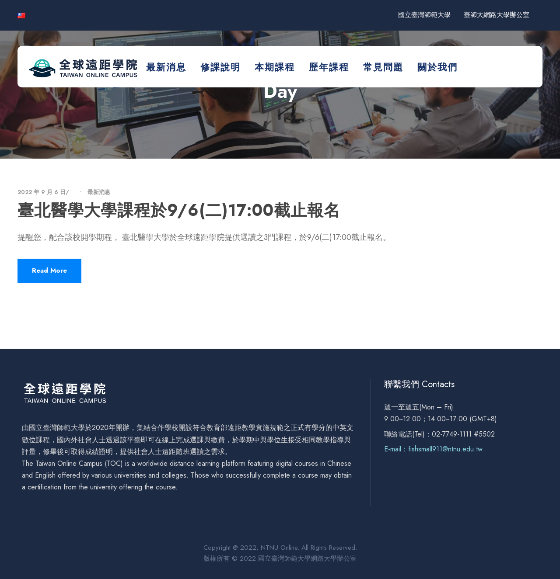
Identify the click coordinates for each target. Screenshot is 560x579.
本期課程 (275, 67)
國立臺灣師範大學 (424, 15)
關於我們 (437, 67)
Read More (49, 270)
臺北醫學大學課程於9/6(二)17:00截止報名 (179, 210)
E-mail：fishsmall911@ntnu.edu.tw (433, 449)
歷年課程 (329, 67)
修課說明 (220, 67)
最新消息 (166, 67)
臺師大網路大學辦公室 (496, 15)
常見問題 (383, 67)
